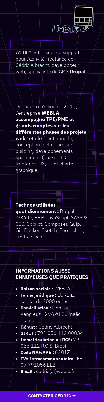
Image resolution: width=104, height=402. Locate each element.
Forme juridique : (38, 295)
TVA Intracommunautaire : (48, 359)
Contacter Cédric (49, 396)
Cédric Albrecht (32, 65)
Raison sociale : (37, 289)
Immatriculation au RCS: (46, 340)
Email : (28, 371)
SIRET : (28, 333)
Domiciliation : (36, 308)
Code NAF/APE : (37, 352)
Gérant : (29, 327)
